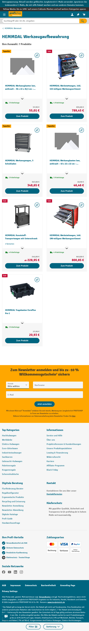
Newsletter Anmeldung (12, 506)
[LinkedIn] (15, 572)
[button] (22, 484)
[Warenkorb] (84, 14)
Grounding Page (67, 585)
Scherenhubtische (10, 474)
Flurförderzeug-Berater (12, 488)
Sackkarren (7, 457)
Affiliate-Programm (55, 465)
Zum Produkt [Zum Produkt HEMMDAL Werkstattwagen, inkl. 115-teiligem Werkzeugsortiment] (67, 116)
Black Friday (52, 470)
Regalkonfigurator (10, 493)
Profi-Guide (7, 518)
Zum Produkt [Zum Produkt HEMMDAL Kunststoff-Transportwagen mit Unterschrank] (22, 265)
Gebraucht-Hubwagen (12, 461)
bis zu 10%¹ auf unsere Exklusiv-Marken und (37, 9)
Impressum (15, 585)
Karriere (50, 461)
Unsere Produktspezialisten (59, 448)
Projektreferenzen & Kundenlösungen (64, 444)
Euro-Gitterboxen (10, 448)
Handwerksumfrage (11, 523)
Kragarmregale (9, 470)
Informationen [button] (55, 430)
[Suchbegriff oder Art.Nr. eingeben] (40, 20)
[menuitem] (72, 14)
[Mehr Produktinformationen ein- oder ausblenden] (22, 98)
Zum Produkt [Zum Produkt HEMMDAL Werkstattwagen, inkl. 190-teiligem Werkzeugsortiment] (67, 265)
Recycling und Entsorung (13, 501)
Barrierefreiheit (48, 585)
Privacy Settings (9, 591)
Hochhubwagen (9, 435)
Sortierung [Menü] (53, 626)
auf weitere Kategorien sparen (72, 9)
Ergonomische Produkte (13, 497)
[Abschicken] (44, 404)
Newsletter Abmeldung (12, 510)
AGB (4, 585)
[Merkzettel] (78, 14)
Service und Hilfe (54, 435)
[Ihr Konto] (72, 14)
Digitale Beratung (12, 483)
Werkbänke (7, 440)
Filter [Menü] (33, 626)
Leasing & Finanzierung (57, 453)
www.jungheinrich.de (56, 602)
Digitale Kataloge (10, 514)
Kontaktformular (54, 494)
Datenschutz (31, 585)
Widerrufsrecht (54, 457)
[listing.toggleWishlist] (37, 55)
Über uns (51, 440)
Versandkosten (45, 597)
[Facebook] (3, 572)
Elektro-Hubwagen (10, 444)
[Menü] (4, 14)
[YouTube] (9, 572)
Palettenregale (9, 465)
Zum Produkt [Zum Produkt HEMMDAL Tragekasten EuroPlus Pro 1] (22, 340)
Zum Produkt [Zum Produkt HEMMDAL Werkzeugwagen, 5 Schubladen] (22, 191)
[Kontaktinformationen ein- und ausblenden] (6, 616)
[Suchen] (83, 20)
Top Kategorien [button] (10, 430)
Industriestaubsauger (12, 453)
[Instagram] (21, 572)
